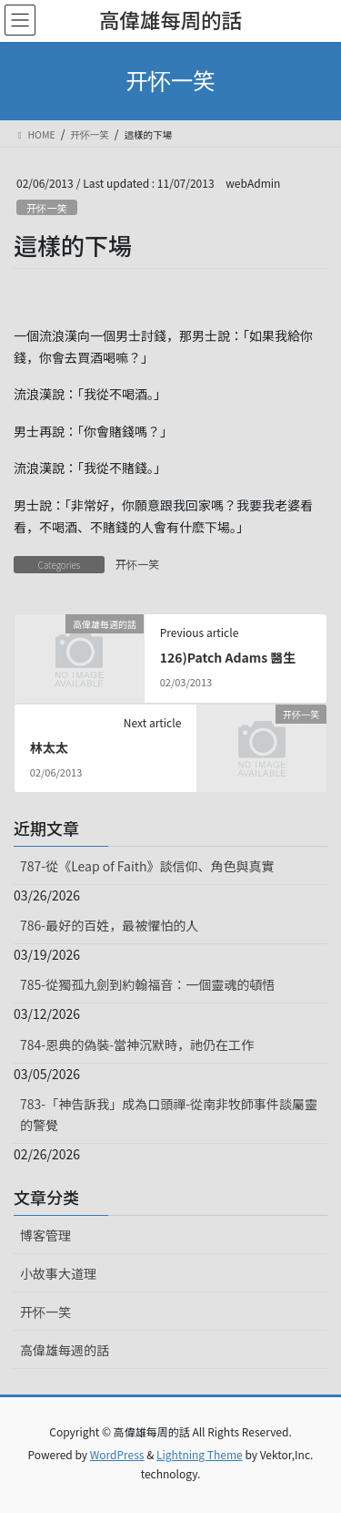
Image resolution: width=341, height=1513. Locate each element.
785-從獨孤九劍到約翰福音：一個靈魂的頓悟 (147, 984)
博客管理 (45, 1235)
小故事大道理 (58, 1273)
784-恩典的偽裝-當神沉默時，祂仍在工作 (137, 1044)
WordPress (117, 1454)
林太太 (49, 747)
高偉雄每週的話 (64, 1350)
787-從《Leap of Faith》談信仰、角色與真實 (147, 866)
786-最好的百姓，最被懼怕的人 (109, 925)
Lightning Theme (199, 1454)
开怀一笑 (46, 208)
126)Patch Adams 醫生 (228, 657)
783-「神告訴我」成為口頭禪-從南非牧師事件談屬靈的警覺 (168, 1114)
